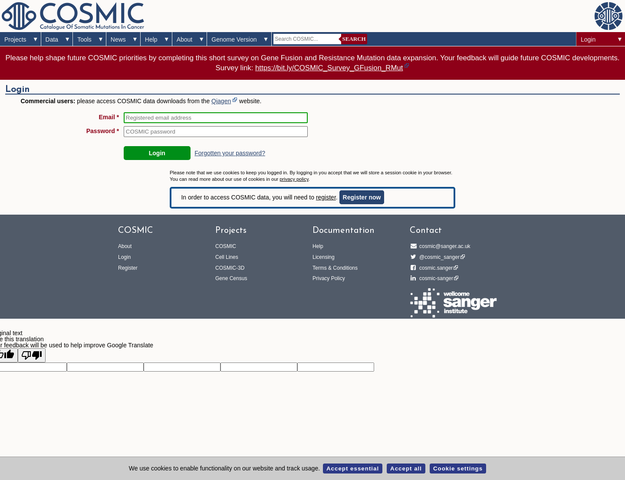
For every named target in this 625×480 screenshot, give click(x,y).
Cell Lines (226, 257)
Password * (102, 130)
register (326, 197)
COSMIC (225, 246)
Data (52, 39)
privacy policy (294, 179)
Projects (15, 39)
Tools (84, 39)
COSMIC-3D (229, 268)
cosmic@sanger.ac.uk (443, 246)
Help (151, 39)
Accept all (406, 468)
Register (128, 268)
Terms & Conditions (335, 268)
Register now (362, 197)
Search (354, 39)
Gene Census (231, 278)
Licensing (323, 257)
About (185, 39)
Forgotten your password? (229, 153)
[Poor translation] (32, 355)
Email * (109, 117)
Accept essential (352, 468)
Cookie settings (458, 468)
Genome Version (234, 39)
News (118, 39)
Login (588, 39)
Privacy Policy (328, 278)
